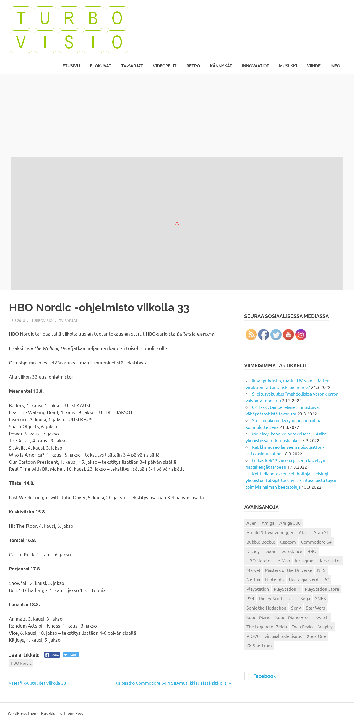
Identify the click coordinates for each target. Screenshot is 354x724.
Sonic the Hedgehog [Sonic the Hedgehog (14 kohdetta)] (266, 607)
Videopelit (164, 65)
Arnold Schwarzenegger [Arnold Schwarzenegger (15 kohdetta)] (270, 532)
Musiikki (288, 65)
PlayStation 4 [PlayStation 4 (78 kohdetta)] (287, 589)
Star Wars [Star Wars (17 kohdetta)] (315, 607)
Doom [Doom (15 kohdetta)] (271, 551)
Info (335, 65)
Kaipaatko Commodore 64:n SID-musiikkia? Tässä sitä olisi (171, 682)
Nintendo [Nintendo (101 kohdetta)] (274, 579)
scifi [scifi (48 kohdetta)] (291, 598)
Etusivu (71, 65)
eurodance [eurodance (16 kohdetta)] (292, 551)
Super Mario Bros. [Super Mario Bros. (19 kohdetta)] (293, 617)
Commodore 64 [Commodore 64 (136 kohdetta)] (316, 541)
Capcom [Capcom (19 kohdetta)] (288, 541)
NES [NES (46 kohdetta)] (321, 570)
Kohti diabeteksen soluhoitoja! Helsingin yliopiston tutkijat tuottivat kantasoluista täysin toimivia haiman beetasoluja (292, 480)
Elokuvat (100, 65)
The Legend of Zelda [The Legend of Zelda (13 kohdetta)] (266, 626)
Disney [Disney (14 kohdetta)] (253, 551)
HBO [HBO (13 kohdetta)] (311, 551)
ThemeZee (72, 713)
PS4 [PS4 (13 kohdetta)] (250, 598)
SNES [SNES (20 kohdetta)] (320, 598)
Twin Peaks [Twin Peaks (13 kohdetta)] (302, 626)
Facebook (264, 675)
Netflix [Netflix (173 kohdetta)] (253, 579)
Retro (193, 65)
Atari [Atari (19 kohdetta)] (303, 532)
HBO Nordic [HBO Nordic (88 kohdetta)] (258, 560)
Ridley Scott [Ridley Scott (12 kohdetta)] (271, 598)
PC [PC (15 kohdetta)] (326, 579)
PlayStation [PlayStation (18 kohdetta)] (257, 589)
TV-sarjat (132, 65)
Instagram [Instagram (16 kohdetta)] (305, 560)
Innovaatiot (255, 65)
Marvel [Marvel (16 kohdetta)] (253, 570)
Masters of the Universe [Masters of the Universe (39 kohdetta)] (288, 570)
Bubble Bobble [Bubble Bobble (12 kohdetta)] (260, 541)
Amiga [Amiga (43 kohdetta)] (268, 523)
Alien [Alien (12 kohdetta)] (251, 523)
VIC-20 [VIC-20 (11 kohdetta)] (253, 636)
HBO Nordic (21, 663)
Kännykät (221, 65)
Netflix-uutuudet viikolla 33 (39, 682)
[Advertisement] (177, 115)
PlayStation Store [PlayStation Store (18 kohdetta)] (322, 589)
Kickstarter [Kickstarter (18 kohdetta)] (330, 560)
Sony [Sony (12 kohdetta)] (296, 607)
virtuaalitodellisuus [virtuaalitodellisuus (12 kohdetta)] (283, 636)
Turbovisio (42, 320)
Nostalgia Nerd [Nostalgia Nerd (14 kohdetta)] (303, 579)
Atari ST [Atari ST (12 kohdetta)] (321, 532)
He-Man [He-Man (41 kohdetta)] (282, 560)
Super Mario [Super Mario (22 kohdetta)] (258, 617)
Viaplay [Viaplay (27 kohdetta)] (325, 626)
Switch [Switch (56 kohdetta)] (322, 617)
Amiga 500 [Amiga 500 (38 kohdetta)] (290, 523)
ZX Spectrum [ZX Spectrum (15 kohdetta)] (259, 645)
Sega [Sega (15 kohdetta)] (305, 598)
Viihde (314, 65)
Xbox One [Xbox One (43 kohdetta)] (316, 636)
